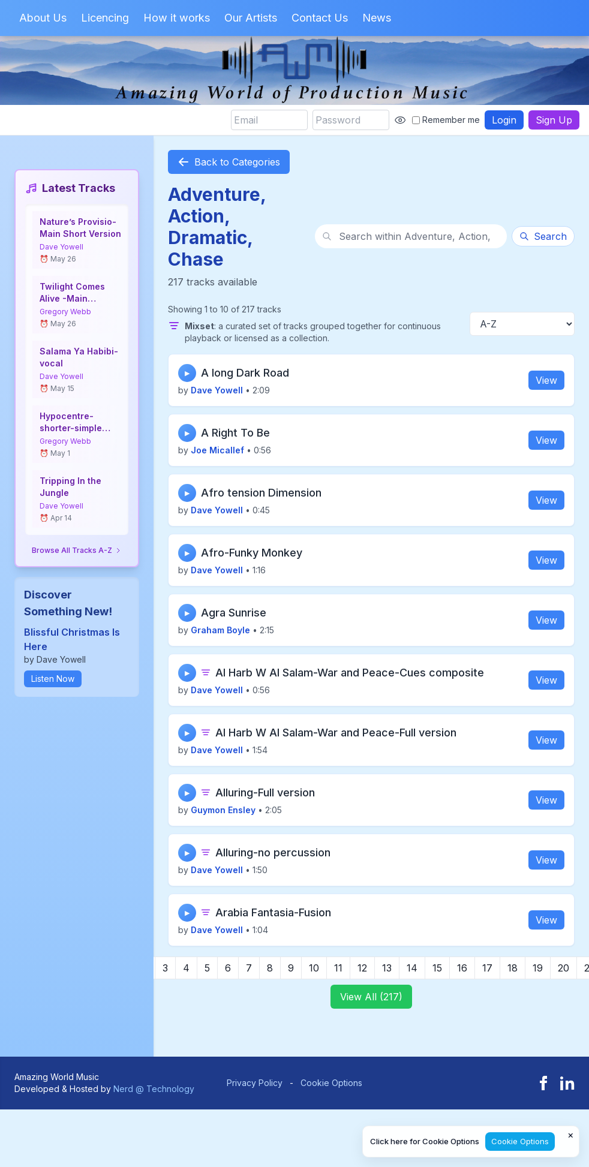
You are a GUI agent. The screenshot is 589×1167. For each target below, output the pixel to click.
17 (487, 968)
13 (387, 968)
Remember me (446, 120)
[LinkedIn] (567, 1083)
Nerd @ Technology (153, 1089)
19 (538, 968)
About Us (43, 17)
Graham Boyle (220, 630)
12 (362, 968)
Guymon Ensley (223, 810)
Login (504, 120)
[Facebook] (543, 1083)
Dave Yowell (61, 246)
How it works (176, 17)
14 (412, 968)
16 (462, 968)
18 (512, 968)
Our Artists (250, 17)
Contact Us (320, 17)
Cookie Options (331, 1083)
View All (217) (371, 997)
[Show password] (400, 120)
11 (338, 968)
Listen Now (52, 678)
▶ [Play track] (187, 373)
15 (437, 968)
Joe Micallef (217, 450)
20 (563, 968)
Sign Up (554, 120)
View (546, 380)
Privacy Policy (255, 1083)
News (376, 17)
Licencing (105, 17)
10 (314, 968)
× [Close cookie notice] (570, 1134)
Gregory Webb (65, 311)
